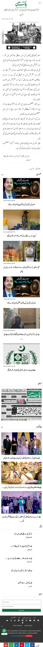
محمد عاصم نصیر (29, 561)
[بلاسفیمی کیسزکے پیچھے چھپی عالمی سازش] (37, 537)
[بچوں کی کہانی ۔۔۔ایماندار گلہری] (37, 586)
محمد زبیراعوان (29, 549)
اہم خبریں (32, 168)
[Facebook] (37, 620)
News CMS (21, 636)
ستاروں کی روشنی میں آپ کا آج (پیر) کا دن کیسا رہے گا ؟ (21, 204)
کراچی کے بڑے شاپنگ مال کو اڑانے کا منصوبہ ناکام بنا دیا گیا (21, 236)
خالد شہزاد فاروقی (29, 537)
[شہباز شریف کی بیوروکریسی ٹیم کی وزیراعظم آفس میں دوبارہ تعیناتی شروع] (32, 645)
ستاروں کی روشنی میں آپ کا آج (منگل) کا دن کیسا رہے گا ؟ (21, 303)
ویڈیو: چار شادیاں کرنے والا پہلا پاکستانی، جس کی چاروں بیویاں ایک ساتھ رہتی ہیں (21, 458)
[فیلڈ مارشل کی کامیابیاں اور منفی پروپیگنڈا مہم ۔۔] (37, 549)
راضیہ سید (30, 586)
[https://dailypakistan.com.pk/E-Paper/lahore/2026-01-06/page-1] (21, 404)
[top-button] (2, 626)
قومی (36, 168)
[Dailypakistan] (18, 5)
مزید (2, 174)
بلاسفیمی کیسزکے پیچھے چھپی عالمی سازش (23, 534)
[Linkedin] (21, 620)
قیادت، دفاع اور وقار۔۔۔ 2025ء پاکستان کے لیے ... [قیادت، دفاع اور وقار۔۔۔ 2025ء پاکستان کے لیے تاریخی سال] (18, 558)
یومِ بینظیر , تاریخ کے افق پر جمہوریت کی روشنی (21, 570)
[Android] (6, 620)
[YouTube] (29, 620)
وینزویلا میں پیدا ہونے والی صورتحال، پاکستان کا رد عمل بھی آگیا (21, 370)
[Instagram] (25, 620)
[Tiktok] (14, 620)
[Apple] (21, 623)
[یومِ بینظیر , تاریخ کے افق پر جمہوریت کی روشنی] (37, 573)
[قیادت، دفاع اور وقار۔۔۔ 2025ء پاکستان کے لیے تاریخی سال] (37, 561)
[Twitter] (33, 620)
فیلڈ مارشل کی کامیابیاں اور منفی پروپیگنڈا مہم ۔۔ (21, 546)
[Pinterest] (17, 620)
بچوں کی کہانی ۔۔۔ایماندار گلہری (25, 582)
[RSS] (10, 620)
